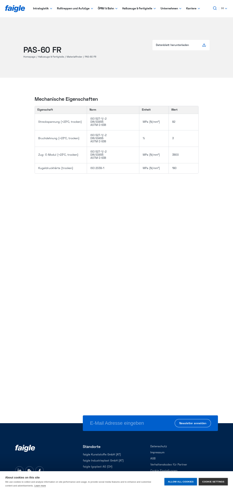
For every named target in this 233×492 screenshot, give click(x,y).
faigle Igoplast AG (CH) (97, 467)
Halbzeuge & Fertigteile (51, 57)
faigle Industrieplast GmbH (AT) (103, 461)
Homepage (29, 57)
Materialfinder (74, 57)
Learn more (40, 485)
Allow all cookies (181, 481)
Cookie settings (213, 481)
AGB (153, 459)
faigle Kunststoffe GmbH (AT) (102, 455)
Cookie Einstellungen (163, 471)
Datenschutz (158, 446)
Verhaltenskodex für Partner (168, 465)
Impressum (157, 452)
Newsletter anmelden (192, 423)
